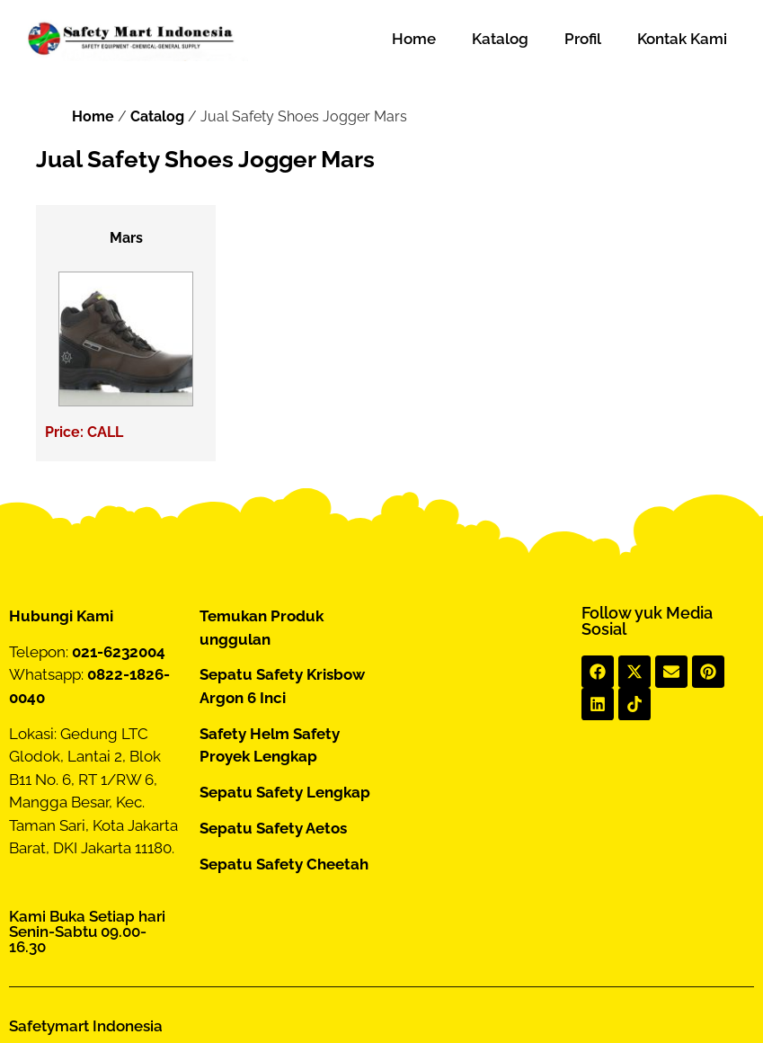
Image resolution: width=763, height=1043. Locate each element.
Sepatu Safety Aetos (273, 828)
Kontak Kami (682, 39)
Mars (126, 237)
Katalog (500, 39)
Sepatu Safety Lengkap (285, 792)
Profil (582, 39)
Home (414, 39)
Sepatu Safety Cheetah (284, 864)
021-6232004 (118, 652)
